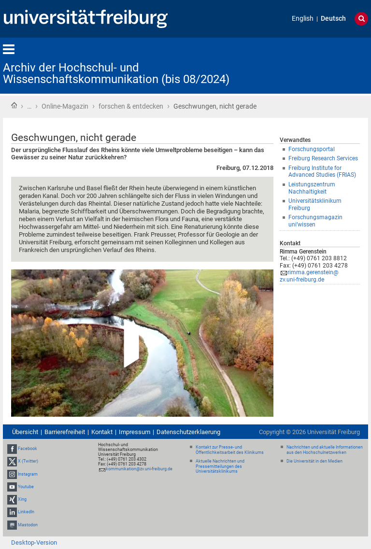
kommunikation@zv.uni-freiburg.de (139, 468)
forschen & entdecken (131, 106)
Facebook (27, 448)
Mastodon (28, 524)
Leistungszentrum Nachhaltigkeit (311, 188)
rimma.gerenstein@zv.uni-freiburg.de (309, 276)
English (303, 18)
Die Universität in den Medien (314, 461)
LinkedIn (26, 511)
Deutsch (333, 18)
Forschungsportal (311, 149)
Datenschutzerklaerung (188, 432)
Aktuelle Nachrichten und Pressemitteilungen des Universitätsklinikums (220, 466)
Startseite (14, 105)
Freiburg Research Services (323, 158)
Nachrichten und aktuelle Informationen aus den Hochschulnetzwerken (324, 450)
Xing (22, 499)
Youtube (26, 486)
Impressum (134, 432)
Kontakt (102, 432)
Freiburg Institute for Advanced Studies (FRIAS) (322, 172)
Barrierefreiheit (64, 432)
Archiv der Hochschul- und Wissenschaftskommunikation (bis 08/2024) (116, 73)
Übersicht (25, 432)
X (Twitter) (28, 461)
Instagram (28, 474)
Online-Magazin (65, 106)
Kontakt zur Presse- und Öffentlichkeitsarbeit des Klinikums (230, 450)
